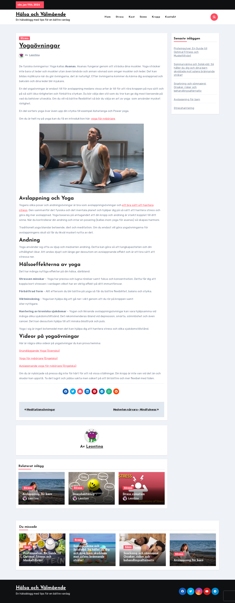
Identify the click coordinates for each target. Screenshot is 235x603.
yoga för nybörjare (103, 118)
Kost (132, 17)
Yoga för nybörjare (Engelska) (38, 358)
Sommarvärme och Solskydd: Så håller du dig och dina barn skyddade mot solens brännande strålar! (91, 553)
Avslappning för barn (37, 494)
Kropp (156, 17)
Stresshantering (83, 494)
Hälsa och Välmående (41, 14)
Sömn (143, 17)
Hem (107, 17)
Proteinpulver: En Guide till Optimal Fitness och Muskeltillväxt (190, 52)
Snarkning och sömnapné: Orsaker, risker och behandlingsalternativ (190, 87)
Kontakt (170, 17)
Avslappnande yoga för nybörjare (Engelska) (47, 365)
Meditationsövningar (39, 409)
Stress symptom (134, 494)
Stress (120, 17)
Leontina (34, 55)
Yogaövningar (39, 46)
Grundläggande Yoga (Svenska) (39, 350)
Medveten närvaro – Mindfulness (136, 409)
